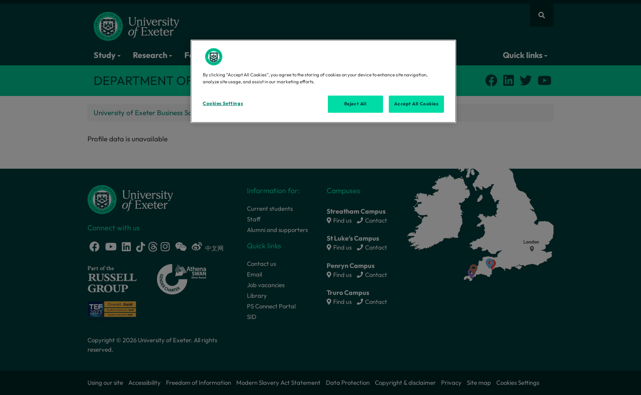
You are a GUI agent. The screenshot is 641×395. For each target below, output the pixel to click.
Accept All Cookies (416, 104)
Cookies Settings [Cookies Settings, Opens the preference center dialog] (223, 103)
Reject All (355, 104)
